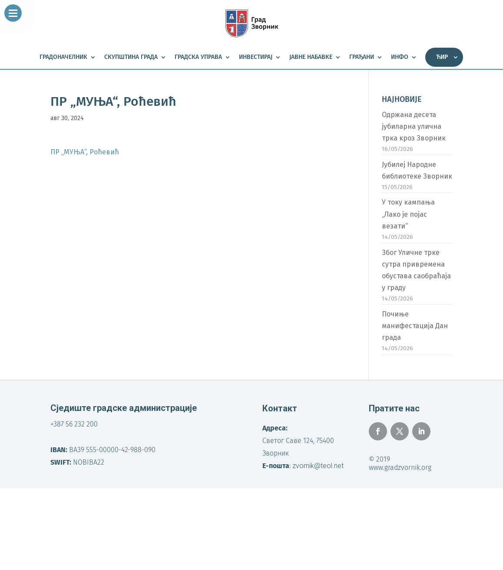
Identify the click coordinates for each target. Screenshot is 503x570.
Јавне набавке (310, 57)
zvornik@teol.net (318, 466)
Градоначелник (63, 57)
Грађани (361, 57)
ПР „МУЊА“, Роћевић (84, 152)
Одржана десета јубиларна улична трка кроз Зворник (414, 126)
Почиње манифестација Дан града (415, 326)
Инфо (399, 57)
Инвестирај (255, 57)
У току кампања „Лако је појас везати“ (408, 214)
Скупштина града (131, 57)
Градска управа (198, 57)
